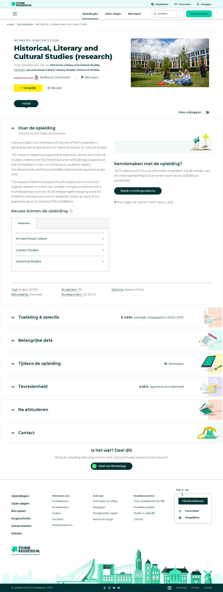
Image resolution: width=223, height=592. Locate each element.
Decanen (57, 519)
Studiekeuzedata (144, 507)
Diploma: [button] (118, 289)
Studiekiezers (60, 507)
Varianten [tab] (24, 223)
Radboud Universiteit (55, 77)
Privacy (196, 587)
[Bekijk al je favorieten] (188, 511)
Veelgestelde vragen (105, 513)
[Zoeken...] (168, 13)
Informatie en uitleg (105, 501)
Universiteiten (21, 526)
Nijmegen (91, 77)
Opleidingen (90, 13)
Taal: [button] (14, 289)
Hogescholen (21, 518)
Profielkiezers (60, 501)
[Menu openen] (14, 13)
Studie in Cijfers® (144, 513)
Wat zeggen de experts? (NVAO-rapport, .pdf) (143, 202)
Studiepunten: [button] (72, 294)
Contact (138, 519)
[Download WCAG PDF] (169, 588)
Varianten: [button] (20, 70)
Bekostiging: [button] (20, 294)
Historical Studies (28, 261)
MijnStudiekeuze (193, 501)
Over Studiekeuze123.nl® (149, 501)
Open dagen (113, 13)
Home (10, 24)
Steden (16, 533)
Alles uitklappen (194, 112)
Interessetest (198, 13)
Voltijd (26, 103)
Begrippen (99, 507)
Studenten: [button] (69, 289)
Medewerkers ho (62, 525)
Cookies (208, 587)
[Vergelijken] (159, 4)
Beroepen (134, 13)
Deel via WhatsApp (109, 466)
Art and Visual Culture (31, 238)
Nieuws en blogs (103, 519)
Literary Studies (27, 250)
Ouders (56, 513)
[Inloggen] (204, 4)
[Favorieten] (182, 4)
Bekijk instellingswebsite (137, 190)
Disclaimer (181, 587)
